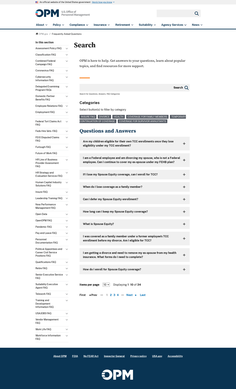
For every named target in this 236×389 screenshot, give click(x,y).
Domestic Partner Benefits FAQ (45, 98)
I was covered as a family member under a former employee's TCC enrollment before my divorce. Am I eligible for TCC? (126, 238)
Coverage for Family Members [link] (147, 116)
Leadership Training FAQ (48, 198)
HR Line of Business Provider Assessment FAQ (47, 163)
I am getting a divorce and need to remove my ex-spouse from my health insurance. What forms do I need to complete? (129, 255)
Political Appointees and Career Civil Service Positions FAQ (48, 252)
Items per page (89, 284)
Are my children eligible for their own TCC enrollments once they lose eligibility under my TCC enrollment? (128, 143)
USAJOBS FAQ (43, 313)
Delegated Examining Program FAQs (47, 88)
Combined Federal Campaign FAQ (45, 63)
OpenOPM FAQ (43, 220)
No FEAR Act (90, 356)
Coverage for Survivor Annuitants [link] (142, 121)
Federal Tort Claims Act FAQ (48, 123)
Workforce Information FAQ (48, 337)
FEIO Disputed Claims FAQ (47, 139)
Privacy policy (138, 356)
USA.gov (157, 356)
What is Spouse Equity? (98, 224)
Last (143, 295)
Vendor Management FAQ (47, 321)
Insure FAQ (41, 192)
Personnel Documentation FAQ (46, 241)
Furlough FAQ (43, 147)
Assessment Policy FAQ (48, 48)
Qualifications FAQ (45, 262)
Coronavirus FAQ (44, 70)
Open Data (41, 214)
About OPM (60, 356)
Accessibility (175, 356)
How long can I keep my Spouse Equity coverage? (115, 211)
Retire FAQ (41, 268)
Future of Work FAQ (46, 153)
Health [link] (118, 116)
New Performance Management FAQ (45, 206)
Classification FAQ (45, 54)
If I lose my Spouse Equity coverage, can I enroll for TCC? (120, 174)
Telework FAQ (43, 294)
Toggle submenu (67, 49)
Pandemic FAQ (43, 226)
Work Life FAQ (43, 329)
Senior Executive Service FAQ (49, 276)
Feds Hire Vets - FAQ (46, 131)
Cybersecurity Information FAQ (44, 78)
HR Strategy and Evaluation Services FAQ (48, 174)
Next (132, 295)
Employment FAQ (45, 112)
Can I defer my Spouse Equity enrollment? (110, 199)
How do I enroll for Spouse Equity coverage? (112, 269)
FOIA (75, 356)
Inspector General (114, 356)
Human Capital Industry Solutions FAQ (48, 184)
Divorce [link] (104, 116)
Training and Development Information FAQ (44, 303)
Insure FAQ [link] (88, 116)
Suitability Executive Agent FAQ (46, 286)
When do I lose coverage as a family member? (112, 186)
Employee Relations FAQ (48, 106)
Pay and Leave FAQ (46, 233)
